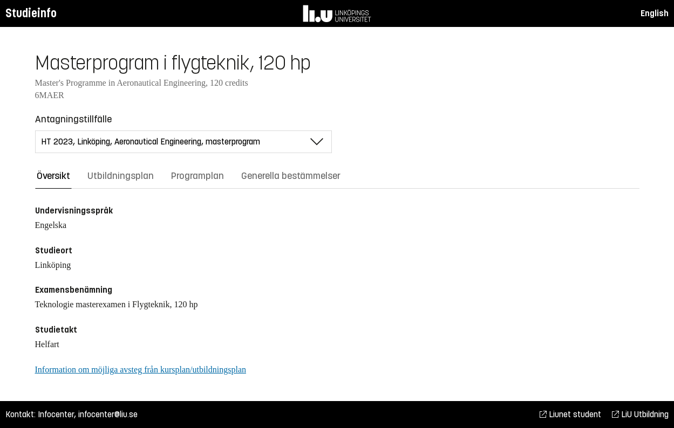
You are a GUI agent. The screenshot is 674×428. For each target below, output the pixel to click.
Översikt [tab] (53, 176)
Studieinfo (31, 13)
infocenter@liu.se (108, 414)
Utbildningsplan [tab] (120, 176)
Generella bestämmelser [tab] (291, 176)
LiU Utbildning (640, 414)
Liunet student (570, 414)
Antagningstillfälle (73, 119)
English (655, 13)
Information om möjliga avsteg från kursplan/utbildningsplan (140, 369)
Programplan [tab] (197, 176)
